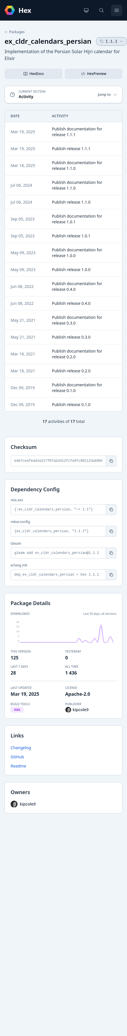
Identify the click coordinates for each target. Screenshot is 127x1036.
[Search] (101, 10)
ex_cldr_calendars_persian (48, 41)
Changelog (21, 747)
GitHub (17, 756)
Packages (15, 32)
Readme (18, 766)
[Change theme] (86, 10)
